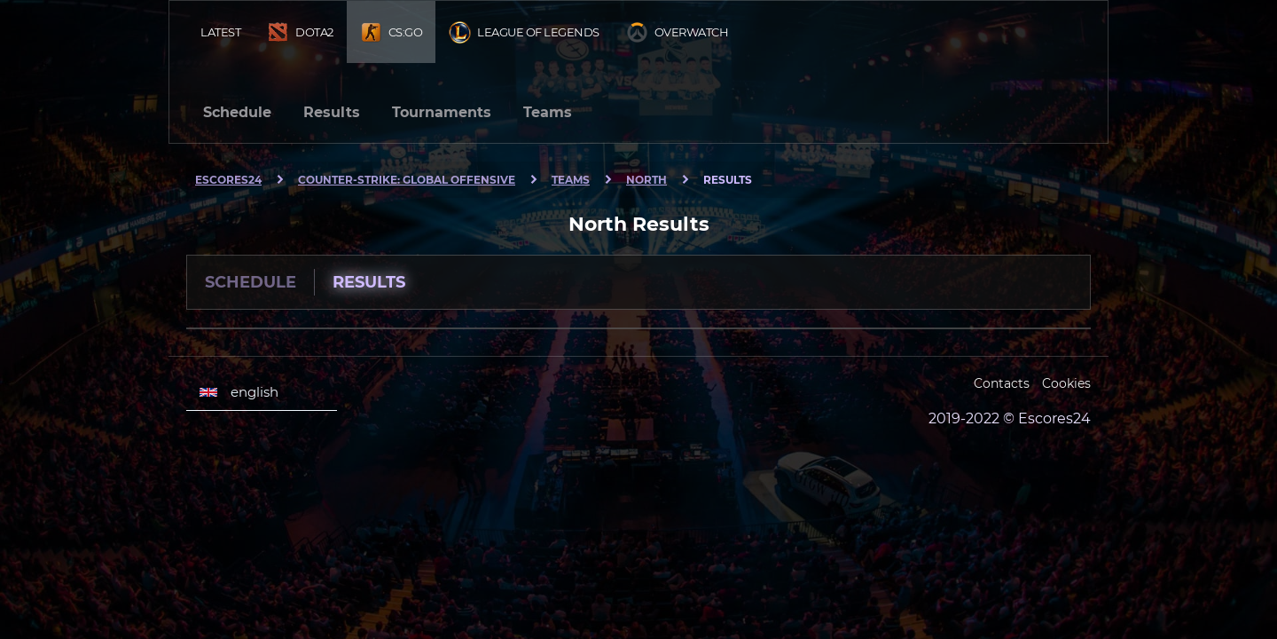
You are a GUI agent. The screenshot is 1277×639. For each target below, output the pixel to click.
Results (331, 112)
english (239, 392)
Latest (220, 32)
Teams (547, 112)
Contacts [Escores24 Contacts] (1002, 383)
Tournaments (441, 112)
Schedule (237, 112)
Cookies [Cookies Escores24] (1066, 383)
